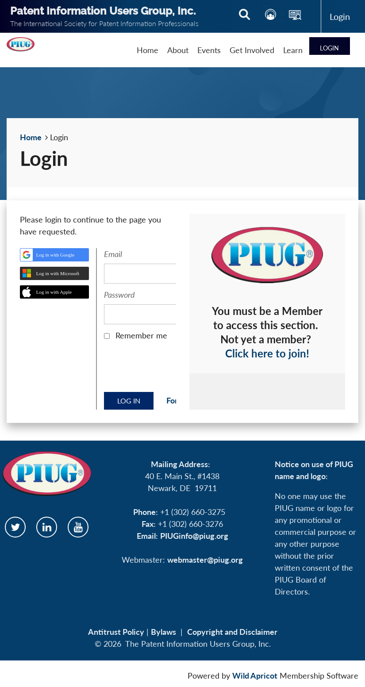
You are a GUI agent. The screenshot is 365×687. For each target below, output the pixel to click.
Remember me (141, 335)
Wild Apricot (254, 675)
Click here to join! (267, 353)
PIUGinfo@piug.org (194, 536)
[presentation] (171, 369)
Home (31, 137)
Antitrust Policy (116, 632)
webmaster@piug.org (205, 559)
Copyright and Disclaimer (232, 632)
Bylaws (163, 632)
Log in (339, 16)
